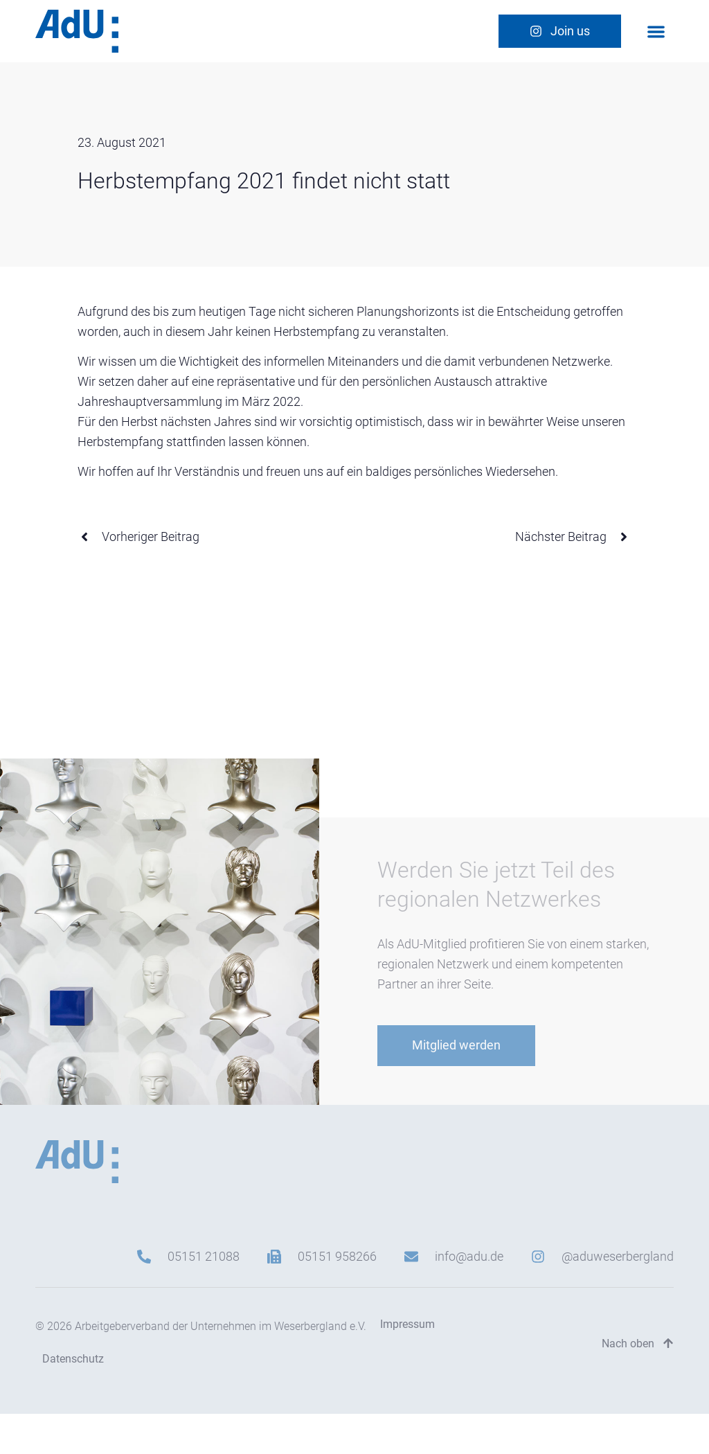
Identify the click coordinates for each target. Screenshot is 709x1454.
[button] (656, 31)
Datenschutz (73, 1358)
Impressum (407, 1324)
